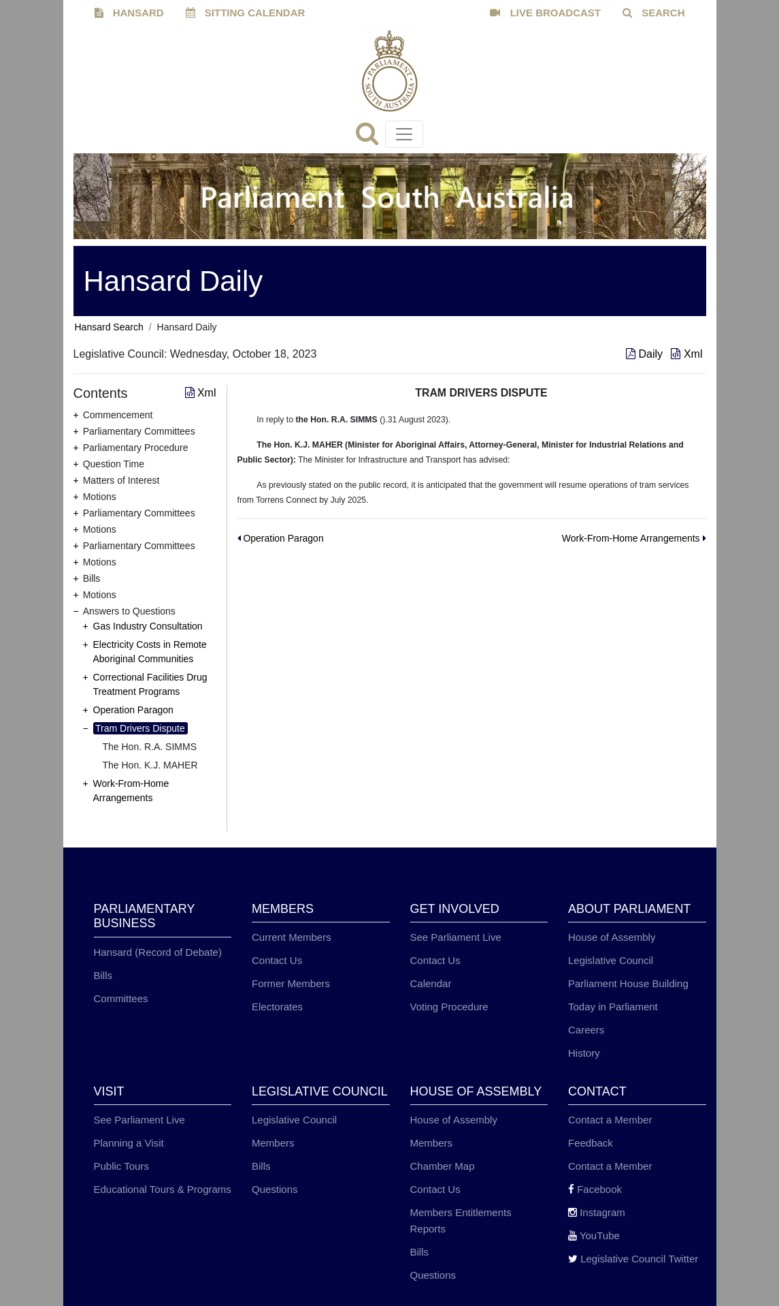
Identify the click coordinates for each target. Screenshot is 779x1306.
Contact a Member (610, 1119)
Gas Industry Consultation (148, 626)
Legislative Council (610, 960)
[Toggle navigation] (404, 134)
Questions (275, 1189)
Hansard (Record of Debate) (158, 952)
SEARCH (654, 12)
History (584, 1053)
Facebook (595, 1189)
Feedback (590, 1143)
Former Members (291, 983)
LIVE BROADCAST (545, 12)
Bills (103, 975)
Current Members (291, 937)
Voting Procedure (449, 1006)
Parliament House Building (628, 983)
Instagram (596, 1212)
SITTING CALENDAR (245, 12)
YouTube (594, 1235)
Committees (121, 998)
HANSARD (129, 12)
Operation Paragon (133, 709)
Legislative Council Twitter (633, 1258)
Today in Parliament (613, 1006)
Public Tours (121, 1166)
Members (273, 1143)
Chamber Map (442, 1166)
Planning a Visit (129, 1143)
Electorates (277, 1006)
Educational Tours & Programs (162, 1189)
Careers (586, 1030)
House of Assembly (611, 937)
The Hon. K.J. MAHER (150, 765)
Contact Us (277, 960)
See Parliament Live (455, 937)
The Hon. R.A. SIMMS (150, 746)
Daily (645, 354)
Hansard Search (109, 327)
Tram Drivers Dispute (140, 728)
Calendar (431, 983)
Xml (686, 354)
